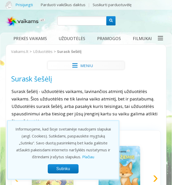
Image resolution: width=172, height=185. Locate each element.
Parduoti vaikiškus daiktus (63, 4)
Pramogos (109, 38)
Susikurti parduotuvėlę (112, 4)
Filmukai (142, 38)
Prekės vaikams (30, 38)
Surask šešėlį (69, 51)
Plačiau (88, 156)
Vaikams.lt (19, 51)
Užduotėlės (72, 38)
